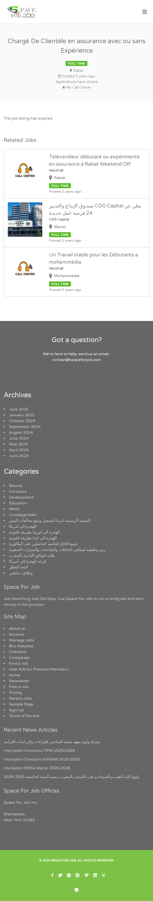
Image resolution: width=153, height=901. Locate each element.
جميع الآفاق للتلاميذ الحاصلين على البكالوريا (43, 543)
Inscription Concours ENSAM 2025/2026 (42, 759)
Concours (18, 491)
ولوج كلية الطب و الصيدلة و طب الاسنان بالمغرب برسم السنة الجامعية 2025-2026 (71, 776)
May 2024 (18, 444)
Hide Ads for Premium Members (38, 669)
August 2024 (21, 432)
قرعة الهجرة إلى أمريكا (27, 561)
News (14, 509)
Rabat (78, 70)
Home (14, 675)
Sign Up (16, 710)
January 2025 (21, 415)
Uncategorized (22, 514)
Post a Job (19, 686)
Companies (19, 657)
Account (16, 634)
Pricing (15, 692)
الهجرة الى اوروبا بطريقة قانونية (34, 532)
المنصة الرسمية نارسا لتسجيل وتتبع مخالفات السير (49, 520)
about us (17, 628)
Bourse (15, 485)
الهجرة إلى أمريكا (22, 526)
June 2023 (18, 455)
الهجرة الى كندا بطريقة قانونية (33, 538)
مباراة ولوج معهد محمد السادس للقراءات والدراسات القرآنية (52, 741)
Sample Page (21, 704)
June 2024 (18, 438)
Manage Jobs (21, 640)
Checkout (17, 651)
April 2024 (19, 450)
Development (21, 497)
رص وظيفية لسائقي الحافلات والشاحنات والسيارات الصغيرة (57, 549)
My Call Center (78, 87)
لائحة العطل (18, 567)
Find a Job (18, 663)
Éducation (18, 503)
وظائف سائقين (21, 573)
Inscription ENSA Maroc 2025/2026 (37, 768)
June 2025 (18, 409)
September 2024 (25, 426)
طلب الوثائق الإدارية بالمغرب (32, 555)
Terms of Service (24, 715)
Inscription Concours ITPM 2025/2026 (39, 750)
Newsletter (19, 681)
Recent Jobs (20, 698)
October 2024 (22, 420)
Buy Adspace (21, 646)
